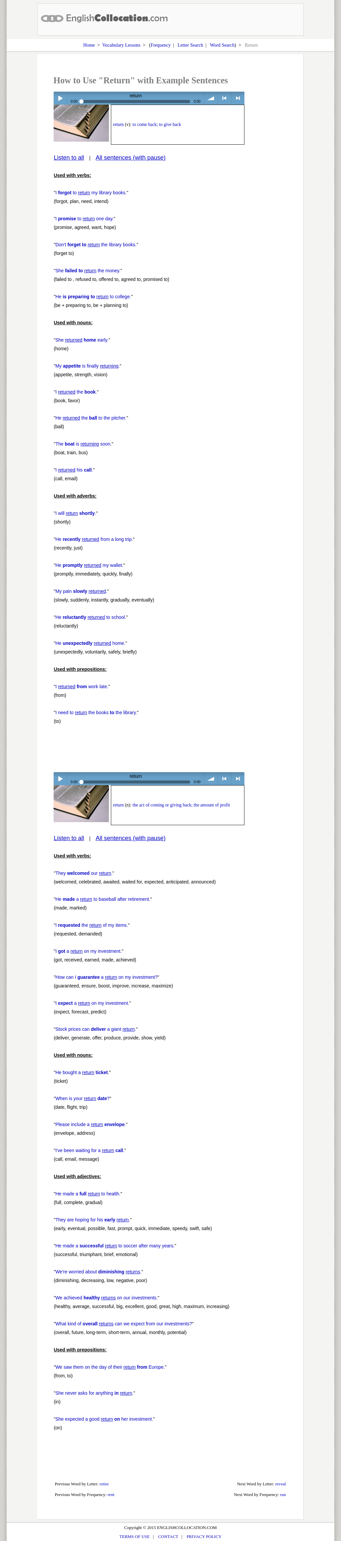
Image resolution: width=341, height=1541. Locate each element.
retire (104, 1483)
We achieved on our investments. (106, 1297)
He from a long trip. (94, 539)
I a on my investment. (88, 951)
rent (111, 1494)
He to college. (93, 296)
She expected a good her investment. (104, 1419)
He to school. (90, 617)
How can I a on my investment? (106, 977)
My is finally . (87, 366)
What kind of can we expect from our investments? (123, 1323)
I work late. (81, 686)
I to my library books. (91, 192)
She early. (81, 340)
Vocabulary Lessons (121, 45)
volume (210, 98)
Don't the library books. (96, 244)
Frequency (160, 45)
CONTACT (168, 1536)
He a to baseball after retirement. (102, 899)
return (118, 124)
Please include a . (90, 1124)
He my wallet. (89, 565)
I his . (74, 470)
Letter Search (190, 45)
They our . (83, 873)
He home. (90, 643)
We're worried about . (98, 1271)
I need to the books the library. (96, 712)
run (283, 1494)
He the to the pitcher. (90, 418)
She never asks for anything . (94, 1393)
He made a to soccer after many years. (114, 1245)
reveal (280, 1483)
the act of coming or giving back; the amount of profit (181, 804)
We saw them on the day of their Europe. (110, 1367)
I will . (75, 513)
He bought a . (82, 1072)
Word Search (222, 45)
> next (237, 98)
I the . (76, 392)
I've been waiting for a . (89, 1150)
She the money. (87, 270)
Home (89, 45)
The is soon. (83, 444)
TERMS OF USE (135, 1536)
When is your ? (82, 1098)
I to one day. (84, 218)
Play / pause (60, 98)
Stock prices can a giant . (95, 1029)
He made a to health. (87, 1193)
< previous (224, 98)
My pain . (81, 591)
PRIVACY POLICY (203, 1536)
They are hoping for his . (92, 1219)
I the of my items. (91, 925)
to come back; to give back (157, 124)
